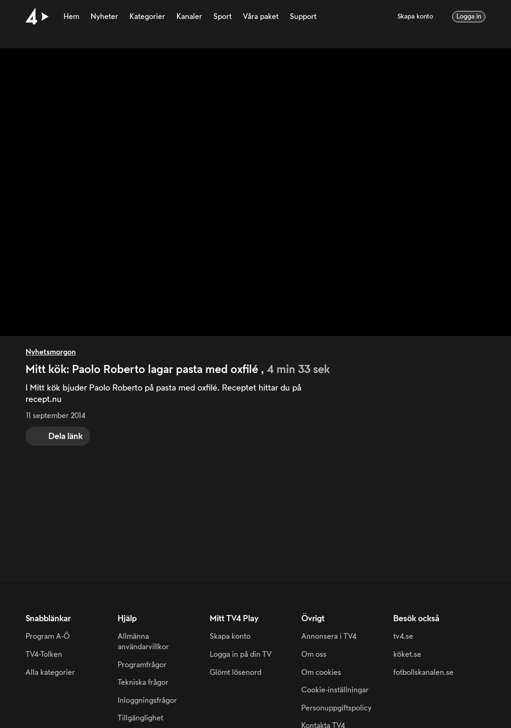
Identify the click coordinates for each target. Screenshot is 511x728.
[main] (255, 291)
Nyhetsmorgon (51, 352)
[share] (58, 436)
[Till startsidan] (37, 16)
